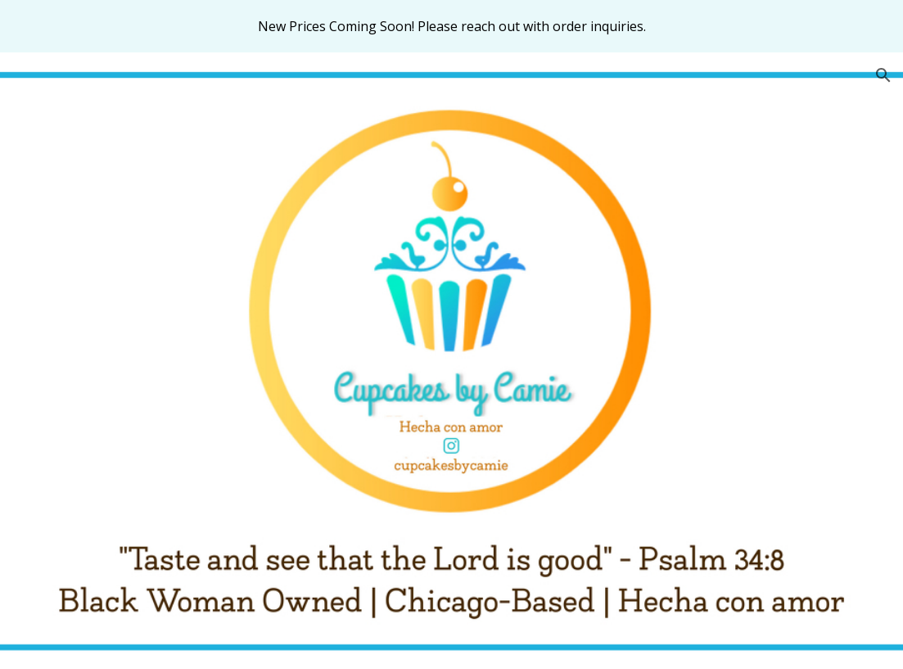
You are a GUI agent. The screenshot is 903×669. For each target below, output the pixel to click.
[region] (451, 26)
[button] (883, 75)
